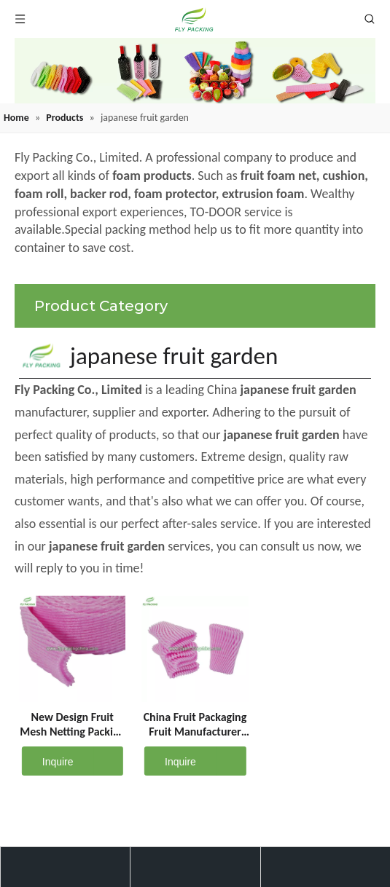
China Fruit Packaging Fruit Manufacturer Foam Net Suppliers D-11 (195, 724)
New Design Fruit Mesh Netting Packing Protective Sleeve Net (72, 724)
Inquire (48, 761)
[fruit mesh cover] (195, 70)
